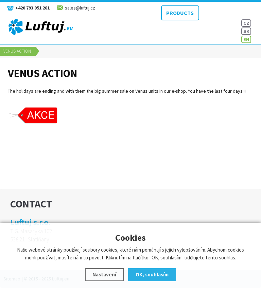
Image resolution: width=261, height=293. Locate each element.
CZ (246, 23)
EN (246, 39)
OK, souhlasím (152, 274)
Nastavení (104, 274)
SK (246, 31)
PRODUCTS (177, 11)
